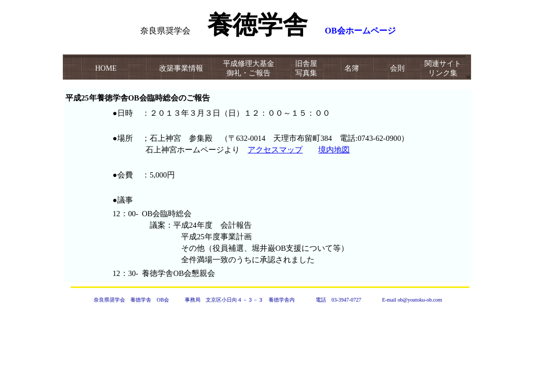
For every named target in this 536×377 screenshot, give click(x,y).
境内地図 (334, 150)
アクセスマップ (275, 150)
